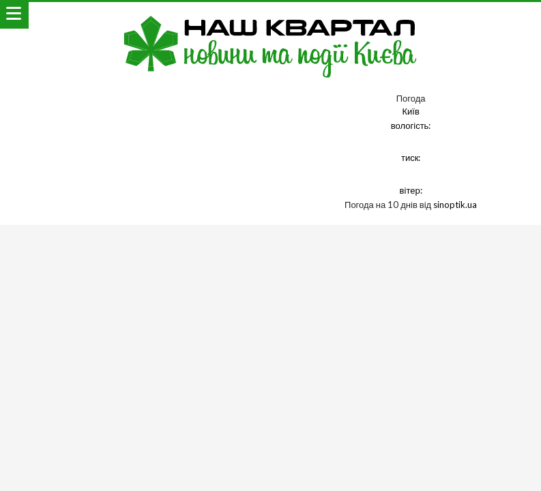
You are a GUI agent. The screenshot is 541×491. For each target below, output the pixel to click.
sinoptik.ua (455, 204)
